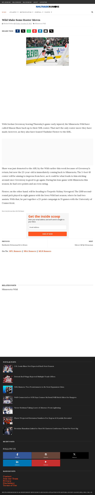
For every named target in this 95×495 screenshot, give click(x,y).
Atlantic (13, 12)
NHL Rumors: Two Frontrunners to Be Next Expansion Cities (39, 387)
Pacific (47, 12)
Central (38, 12)
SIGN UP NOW (47, 234)
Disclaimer (9, 483)
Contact (7, 476)
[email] (47, 227)
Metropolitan (25, 12)
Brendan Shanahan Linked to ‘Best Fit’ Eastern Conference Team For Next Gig (46, 428)
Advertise (43, 2)
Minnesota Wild (40, 23)
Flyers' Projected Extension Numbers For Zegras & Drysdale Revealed (42, 418)
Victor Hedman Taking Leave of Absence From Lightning (37, 408)
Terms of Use (10, 485)
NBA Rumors (16, 2)
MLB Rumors (27, 2)
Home (4, 12)
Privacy (7, 480)
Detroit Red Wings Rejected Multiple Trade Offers (34, 377)
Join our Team (10, 478)
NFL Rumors (6, 2)
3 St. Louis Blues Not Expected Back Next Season (34, 366)
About (35, 2)
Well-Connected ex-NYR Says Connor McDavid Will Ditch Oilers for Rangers (45, 397)
